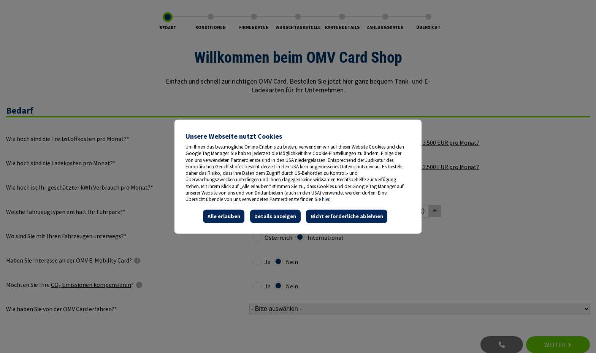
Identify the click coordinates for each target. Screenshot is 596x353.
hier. (326, 199)
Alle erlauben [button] (224, 216)
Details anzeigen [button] (275, 216)
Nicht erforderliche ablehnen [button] (347, 216)
